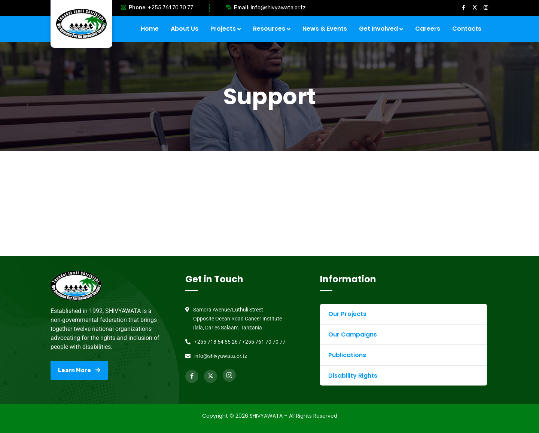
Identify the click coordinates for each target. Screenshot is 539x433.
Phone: (138, 7)
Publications (347, 355)
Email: (242, 7)
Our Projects (347, 314)
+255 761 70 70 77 (170, 7)
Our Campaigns (352, 334)
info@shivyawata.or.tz (278, 7)
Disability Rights (352, 375)
